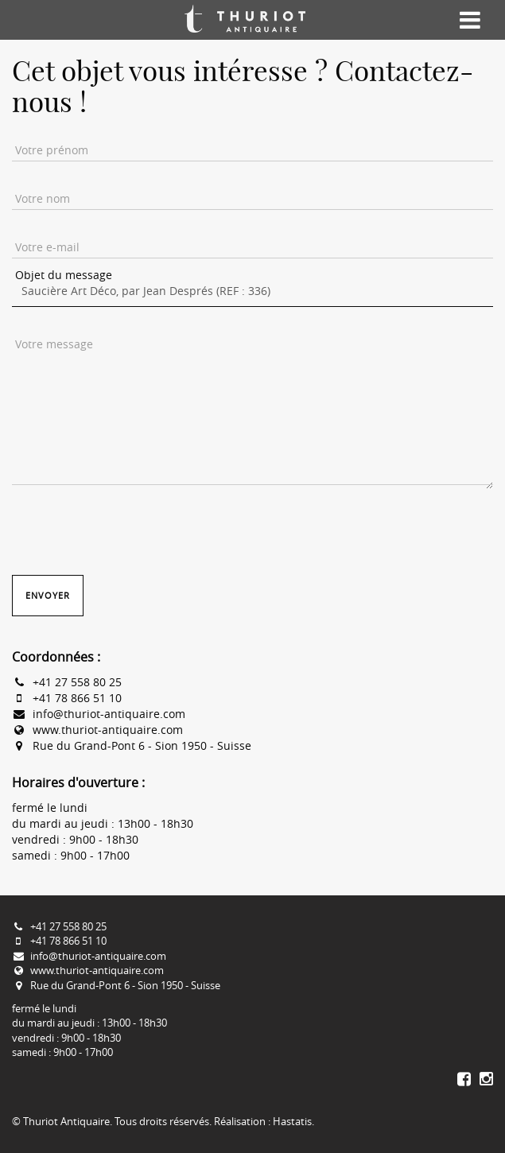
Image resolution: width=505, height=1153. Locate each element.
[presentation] (133, 528)
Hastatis (292, 1121)
